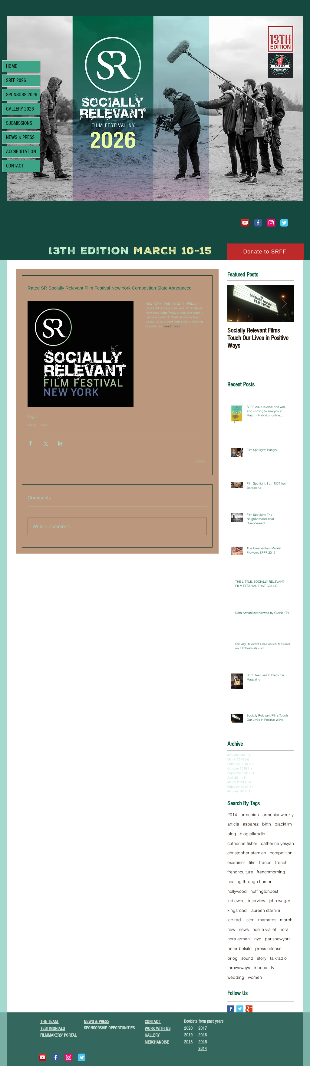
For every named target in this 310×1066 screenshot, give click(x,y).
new (231, 929)
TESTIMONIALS (52, 1028)
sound (247, 958)
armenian (250, 814)
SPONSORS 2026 (21, 95)
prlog (232, 958)
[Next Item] (284, 303)
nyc (257, 939)
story (261, 958)
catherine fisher (242, 843)
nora (284, 929)
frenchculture (240, 872)
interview (256, 900)
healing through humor (249, 881)
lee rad (234, 919)
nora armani (239, 939)
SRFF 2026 (16, 80)
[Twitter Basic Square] (239, 1008)
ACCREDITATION (21, 151)
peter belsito (239, 948)
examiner (236, 862)
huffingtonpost (264, 891)
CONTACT (15, 166)
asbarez (251, 824)
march (286, 919)
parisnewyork (278, 939)
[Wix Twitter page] (284, 223)
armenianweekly (278, 814)
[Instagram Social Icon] (271, 223)
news (43, 425)
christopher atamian (246, 853)
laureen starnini (265, 910)
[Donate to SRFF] (265, 251)
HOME (11, 66)
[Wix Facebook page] (258, 223)
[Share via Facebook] (30, 443)
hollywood (237, 891)
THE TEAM (49, 1021)
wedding (235, 977)
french (281, 862)
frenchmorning (271, 872)
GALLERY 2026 (20, 109)
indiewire (236, 900)
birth (266, 824)
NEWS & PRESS (20, 137)
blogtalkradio (252, 833)
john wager (279, 900)
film (252, 862)
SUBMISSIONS (19, 123)
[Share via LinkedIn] (60, 443)
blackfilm (283, 824)
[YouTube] (245, 223)
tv (272, 967)
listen (250, 919)
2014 (232, 814)
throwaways (238, 967)
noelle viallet (264, 929)
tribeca (260, 967)
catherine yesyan (277, 843)
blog (231, 833)
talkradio (278, 958)
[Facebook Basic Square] (230, 1008)
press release (268, 948)
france (265, 862)
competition (281, 853)
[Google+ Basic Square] (249, 1008)
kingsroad (237, 910)
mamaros (267, 919)
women (255, 977)
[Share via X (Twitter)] (45, 443)
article (32, 425)
